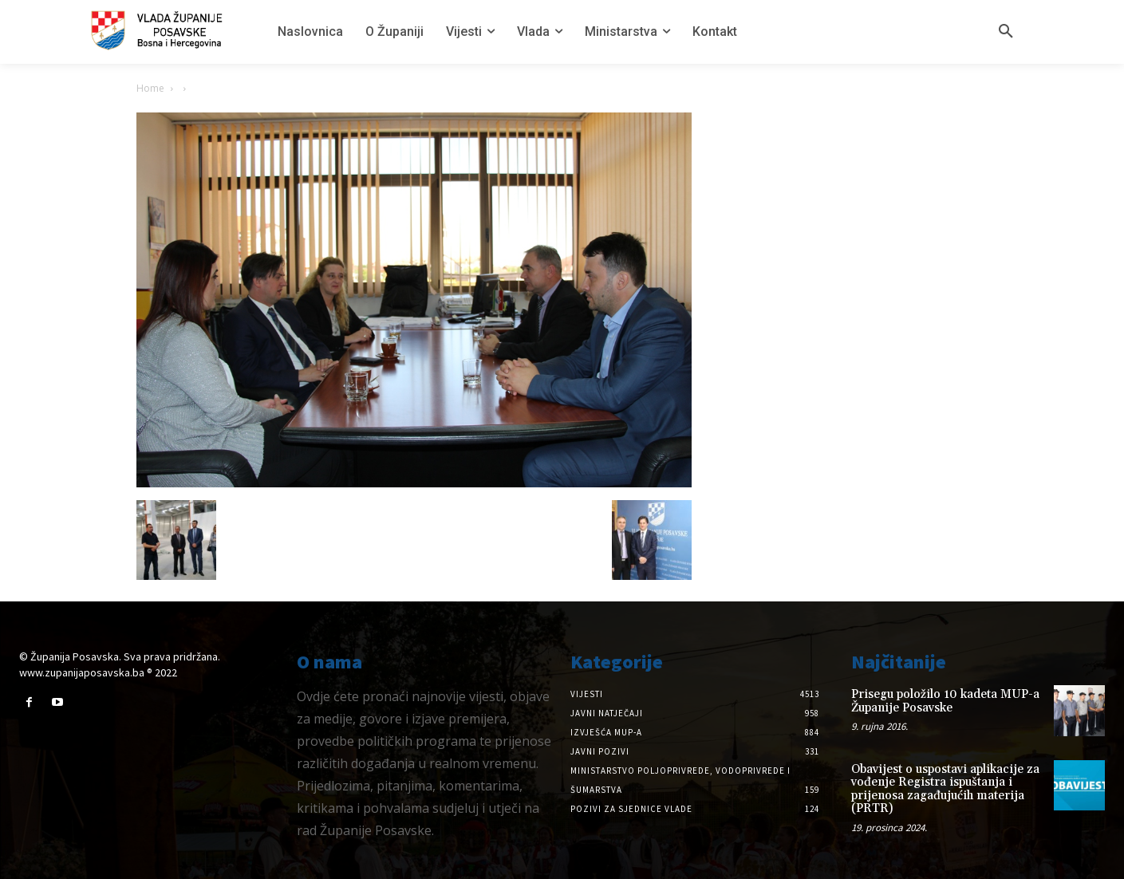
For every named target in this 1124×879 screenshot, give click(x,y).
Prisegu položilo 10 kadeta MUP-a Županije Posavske (945, 701)
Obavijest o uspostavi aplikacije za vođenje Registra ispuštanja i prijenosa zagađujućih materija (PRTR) (945, 789)
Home (150, 88)
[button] (1006, 32)
